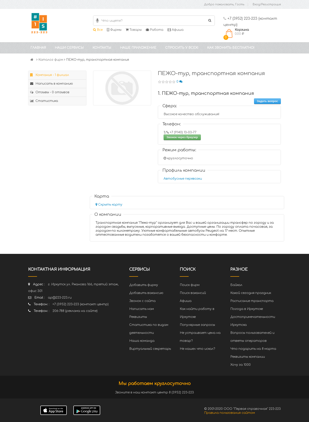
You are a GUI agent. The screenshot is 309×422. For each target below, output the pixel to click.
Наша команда (141, 340)
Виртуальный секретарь (150, 348)
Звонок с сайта (142, 301)
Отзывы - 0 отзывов (49, 92)
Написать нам (141, 309)
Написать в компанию (51, 83)
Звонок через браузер (182, 137)
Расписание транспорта (252, 301)
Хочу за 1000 (240, 364)
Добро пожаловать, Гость (224, 4)
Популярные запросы (197, 325)
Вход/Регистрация (267, 4)
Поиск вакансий (193, 293)
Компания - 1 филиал (49, 75)
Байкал (236, 285)
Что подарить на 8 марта (253, 348)
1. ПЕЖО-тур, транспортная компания (206, 93)
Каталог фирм (50, 59)
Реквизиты (138, 317)
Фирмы (114, 29)
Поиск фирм (189, 285)
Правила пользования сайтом (229, 412)
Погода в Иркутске (246, 309)
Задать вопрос (267, 101)
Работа (154, 29)
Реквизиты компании (247, 356)
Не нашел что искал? (197, 348)
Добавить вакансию (146, 293)
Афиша (176, 29)
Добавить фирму (143, 285)
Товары (134, 29)
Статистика (44, 101)
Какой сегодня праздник (250, 293)
